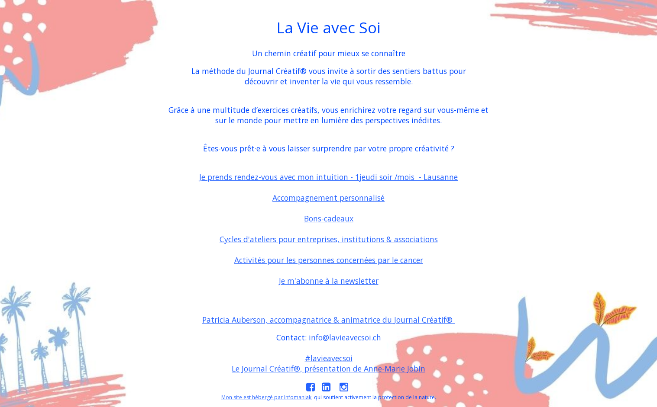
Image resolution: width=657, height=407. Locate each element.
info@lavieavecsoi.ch (345, 337)
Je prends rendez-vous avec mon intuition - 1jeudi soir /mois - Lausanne (328, 177)
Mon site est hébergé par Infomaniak (266, 397)
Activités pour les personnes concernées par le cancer (328, 260)
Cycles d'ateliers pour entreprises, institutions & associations (329, 239)
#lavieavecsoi (329, 358)
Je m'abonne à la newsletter (329, 281)
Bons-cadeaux (328, 218)
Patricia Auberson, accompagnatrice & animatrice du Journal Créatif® (328, 319)
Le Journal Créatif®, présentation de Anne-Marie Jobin (328, 368)
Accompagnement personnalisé (328, 197)
